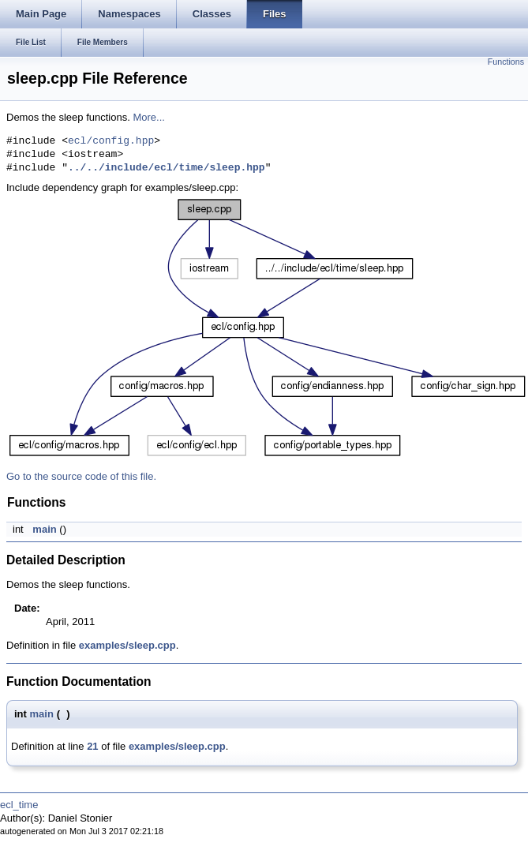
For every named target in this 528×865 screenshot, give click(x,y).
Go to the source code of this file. (81, 476)
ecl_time (19, 805)
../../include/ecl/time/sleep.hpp (166, 168)
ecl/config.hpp (111, 141)
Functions (506, 61)
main (44, 529)
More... (148, 117)
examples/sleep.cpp (127, 645)
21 (92, 746)
